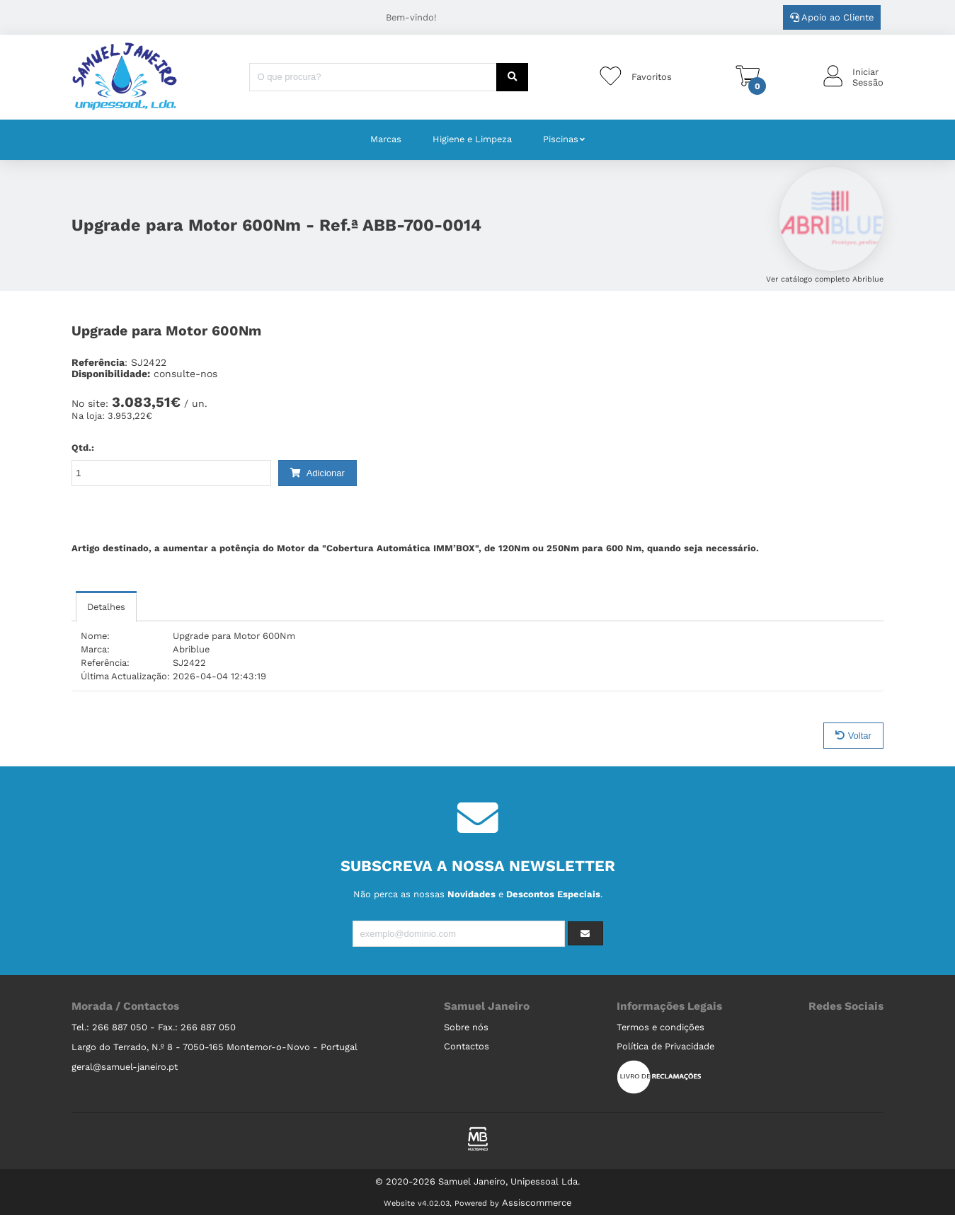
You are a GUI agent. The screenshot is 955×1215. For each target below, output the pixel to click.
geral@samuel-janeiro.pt (125, 1066)
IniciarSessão (867, 77)
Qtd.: (83, 447)
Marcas (385, 139)
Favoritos (651, 76)
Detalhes (106, 606)
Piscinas (560, 139)
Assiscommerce (536, 1202)
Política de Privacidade (665, 1046)
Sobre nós (466, 1027)
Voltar (853, 735)
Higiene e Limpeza (472, 139)
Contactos (466, 1046)
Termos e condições (660, 1027)
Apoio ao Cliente (832, 17)
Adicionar (317, 473)
